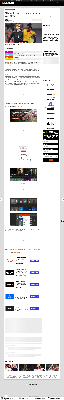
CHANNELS (44, 5)
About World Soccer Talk (16, 392)
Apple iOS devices (8, 252)
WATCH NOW (17, 59)
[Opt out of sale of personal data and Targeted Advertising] (2, 398)
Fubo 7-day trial (19, 106)
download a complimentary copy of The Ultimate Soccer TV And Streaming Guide (22, 228)
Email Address (45, 144)
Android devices (17, 252)
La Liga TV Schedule (39, 0)
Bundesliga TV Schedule (53, 0)
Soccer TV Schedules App (32, 249)
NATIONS (39, 5)
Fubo (22, 57)
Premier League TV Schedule (11, 0)
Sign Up (50, 89)
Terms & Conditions (33, 392)
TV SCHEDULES (28, 5)
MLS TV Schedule (25, 0)
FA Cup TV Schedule (19, 0)
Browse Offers (34, 260)
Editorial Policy (40, 392)
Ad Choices (46, 392)
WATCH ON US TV (20, 5)
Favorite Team (45, 150)
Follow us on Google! (37, 19)
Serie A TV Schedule (46, 0)
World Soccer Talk (12, 19)
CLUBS (33, 5)
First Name (45, 139)
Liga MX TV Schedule (32, 0)
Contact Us (50, 392)
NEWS (6, 5)
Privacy (28, 392)
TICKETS (49, 5)
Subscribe (50, 156)
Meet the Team (23, 392)
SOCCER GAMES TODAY (12, 5)
